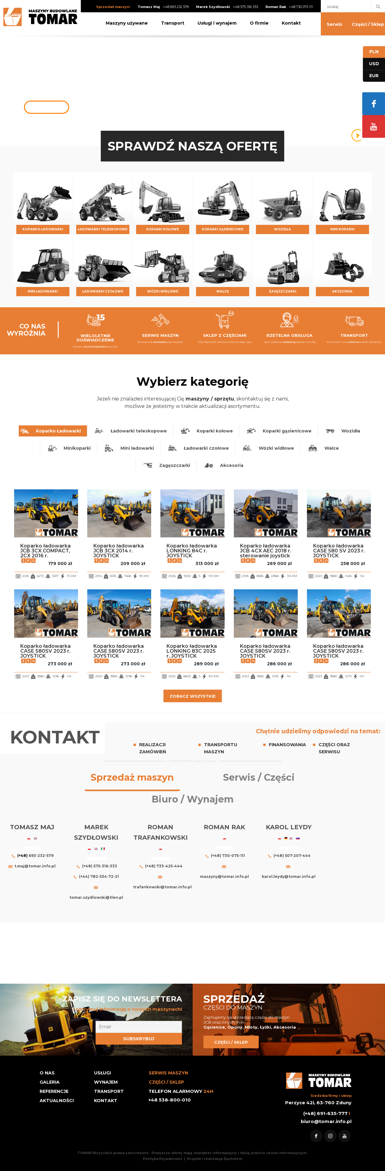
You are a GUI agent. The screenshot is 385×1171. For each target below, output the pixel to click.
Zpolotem (232, 1159)
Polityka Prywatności (163, 1159)
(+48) (22, 855)
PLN (374, 51)
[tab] (53, 430)
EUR (374, 75)
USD (374, 63)
